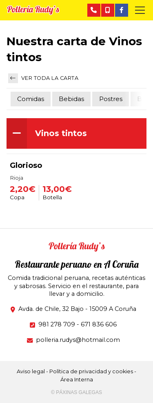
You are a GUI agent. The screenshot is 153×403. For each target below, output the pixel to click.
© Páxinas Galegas (76, 392)
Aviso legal (31, 371)
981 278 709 (56, 324)
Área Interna (76, 380)
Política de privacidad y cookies (91, 371)
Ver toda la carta (43, 78)
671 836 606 (99, 324)
